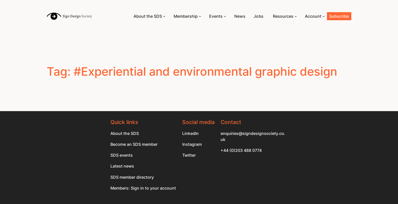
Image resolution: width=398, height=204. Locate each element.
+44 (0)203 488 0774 (241, 150)
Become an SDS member (134, 144)
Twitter (189, 155)
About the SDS (124, 133)
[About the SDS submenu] (164, 16)
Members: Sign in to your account (143, 188)
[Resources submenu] (295, 16)
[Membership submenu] (200, 16)
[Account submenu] (323, 16)
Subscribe (339, 16)
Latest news (122, 166)
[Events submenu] (225, 16)
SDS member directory (132, 177)
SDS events (121, 155)
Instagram (192, 144)
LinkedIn (190, 133)
